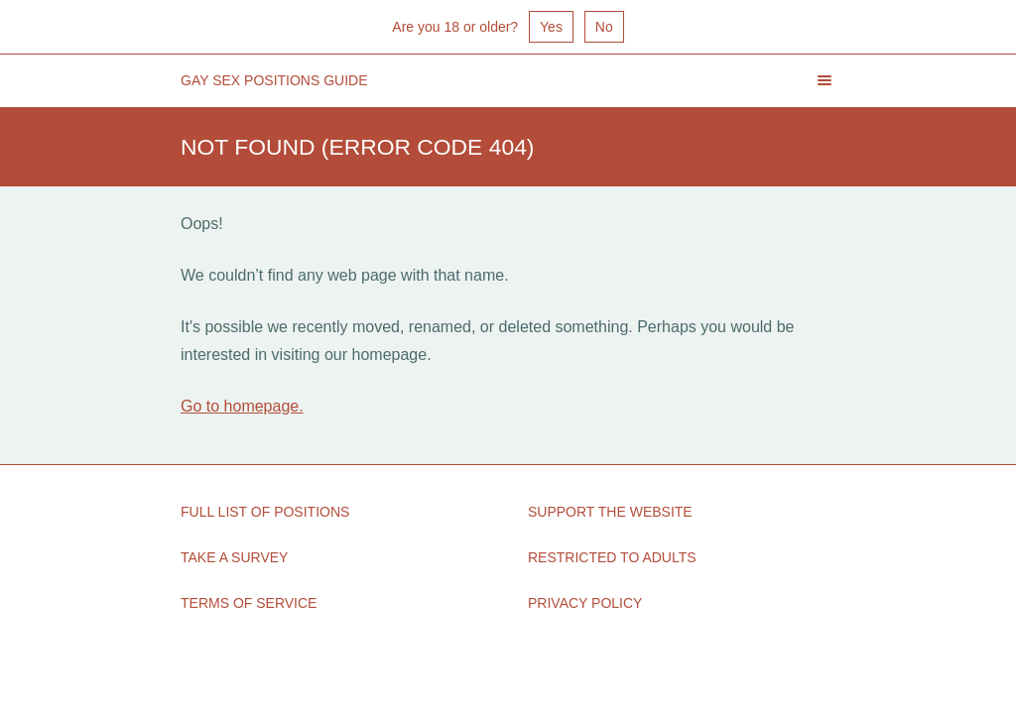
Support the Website (610, 512)
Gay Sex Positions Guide (274, 80)
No (604, 27)
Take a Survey (234, 557)
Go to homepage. (242, 406)
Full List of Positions (265, 512)
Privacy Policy (585, 603)
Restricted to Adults (612, 557)
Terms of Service (249, 603)
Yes (551, 27)
